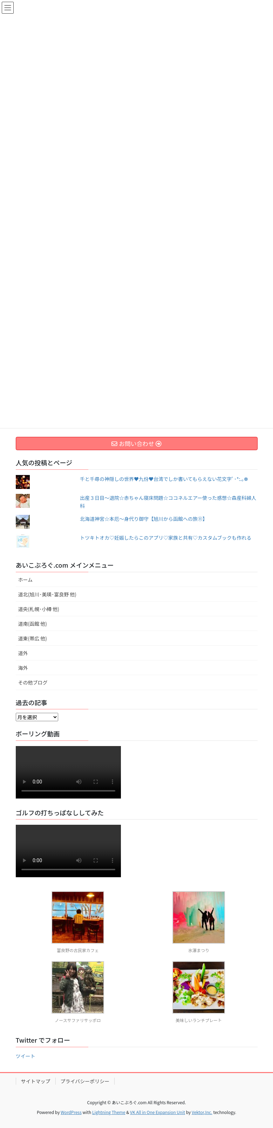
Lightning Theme (108, 1112)
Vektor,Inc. (202, 1112)
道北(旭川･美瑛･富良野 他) (47, 594)
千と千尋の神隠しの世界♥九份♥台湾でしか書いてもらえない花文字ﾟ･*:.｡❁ (164, 478)
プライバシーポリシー (85, 1081)
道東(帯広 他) (32, 638)
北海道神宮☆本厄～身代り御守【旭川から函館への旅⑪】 (143, 518)
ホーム (25, 579)
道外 (23, 653)
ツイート (25, 1055)
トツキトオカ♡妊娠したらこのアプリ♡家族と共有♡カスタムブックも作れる (165, 537)
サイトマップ (35, 1081)
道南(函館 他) (32, 623)
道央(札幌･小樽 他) (39, 608)
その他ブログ (33, 682)
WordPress (71, 1112)
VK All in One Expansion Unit (157, 1112)
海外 (23, 667)
